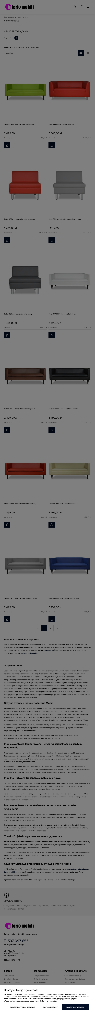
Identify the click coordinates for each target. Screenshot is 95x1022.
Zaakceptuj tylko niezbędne (22, 1007)
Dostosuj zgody (50, 1007)
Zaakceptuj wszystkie (75, 1007)
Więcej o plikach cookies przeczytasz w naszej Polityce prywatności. (30, 1001)
